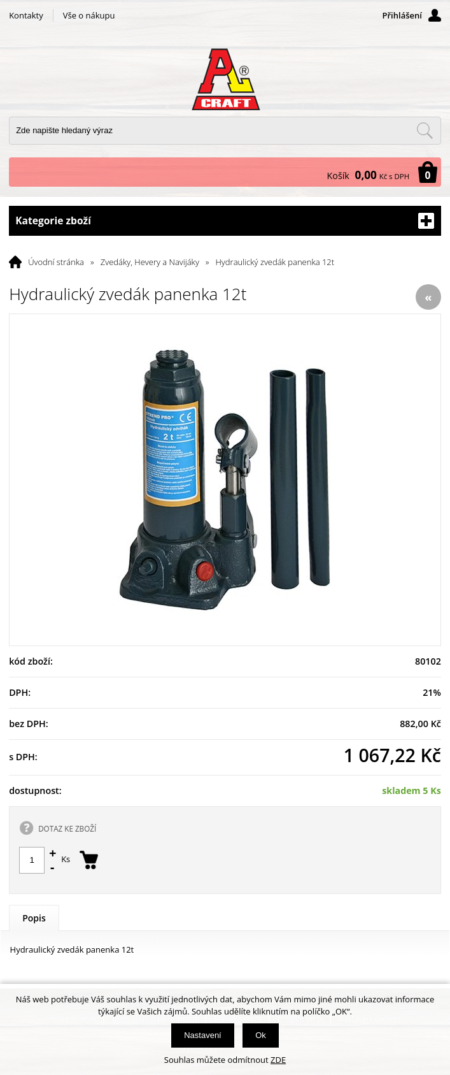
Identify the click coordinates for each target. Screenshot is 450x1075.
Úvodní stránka (56, 262)
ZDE (278, 1059)
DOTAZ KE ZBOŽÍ (67, 828)
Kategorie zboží (225, 220)
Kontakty (26, 15)
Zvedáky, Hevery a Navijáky (150, 262)
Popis (34, 918)
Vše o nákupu (89, 15)
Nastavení (202, 1035)
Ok (260, 1035)
